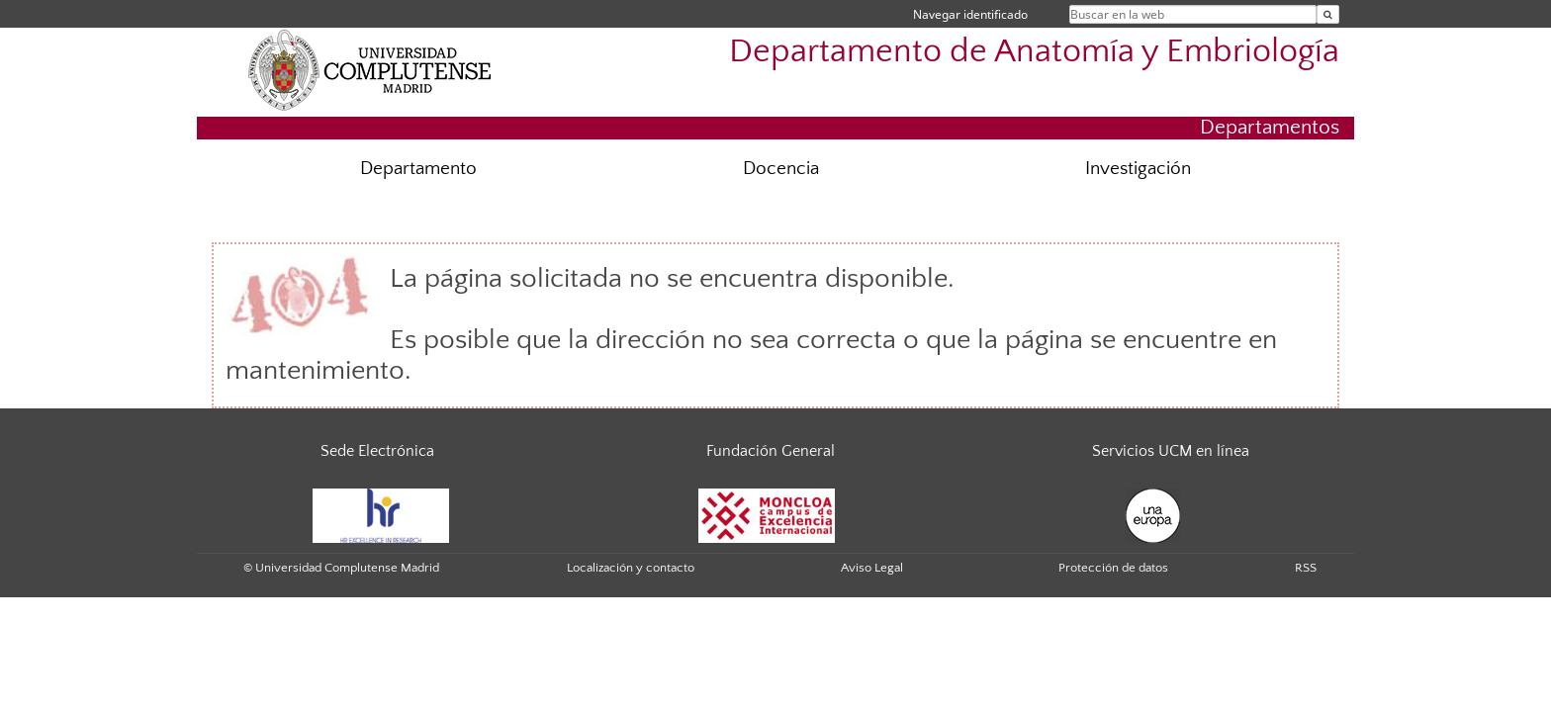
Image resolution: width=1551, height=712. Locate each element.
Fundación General (770, 451)
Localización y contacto (630, 568)
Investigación (1138, 168)
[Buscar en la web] (1328, 14)
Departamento (418, 168)
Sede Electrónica (377, 451)
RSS (1306, 568)
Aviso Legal (872, 568)
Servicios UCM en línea (1170, 451)
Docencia (781, 168)
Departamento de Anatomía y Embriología (1034, 52)
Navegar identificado (970, 14)
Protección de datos (1113, 568)
